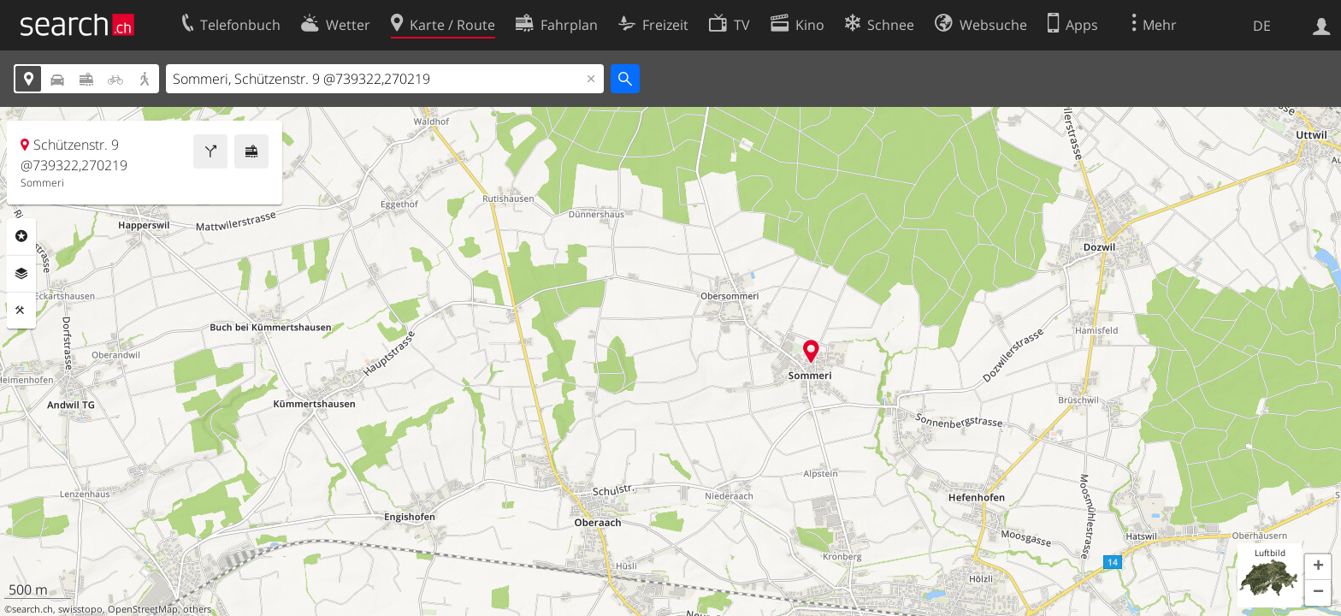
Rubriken (21, 236)
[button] (1318, 567)
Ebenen (21, 274)
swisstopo (80, 609)
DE (1262, 25)
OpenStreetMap (143, 609)
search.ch (32, 609)
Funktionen (21, 311)
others (197, 609)
